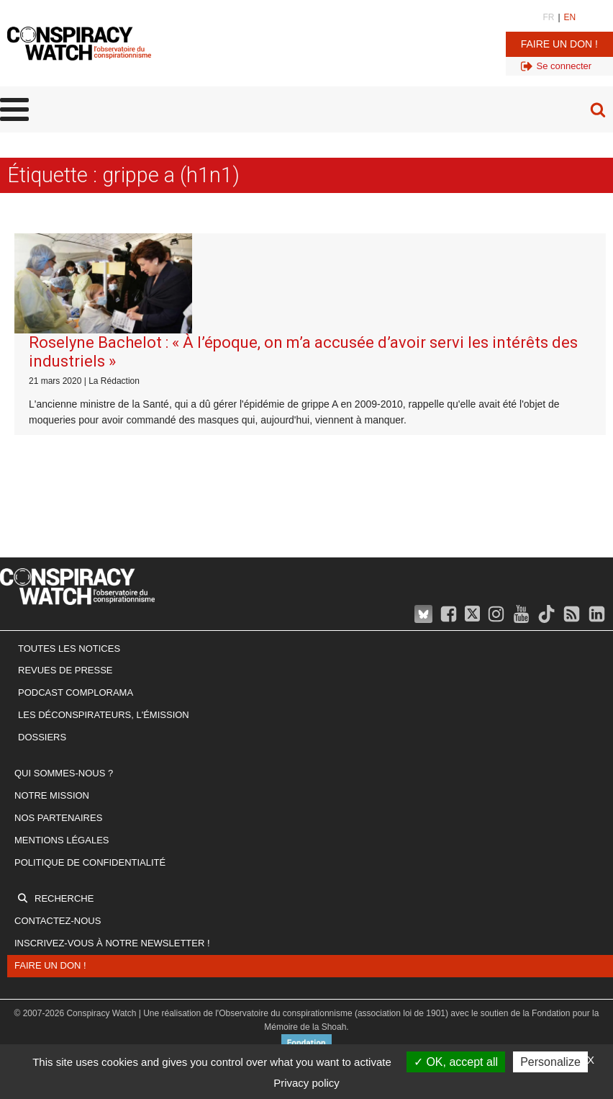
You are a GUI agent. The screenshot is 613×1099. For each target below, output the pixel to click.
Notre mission (51, 795)
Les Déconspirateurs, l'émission (103, 714)
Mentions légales (61, 840)
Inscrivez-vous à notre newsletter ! (112, 943)
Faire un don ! (559, 44)
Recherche (64, 898)
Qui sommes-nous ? (63, 773)
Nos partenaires (58, 817)
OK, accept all (456, 1062)
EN (570, 17)
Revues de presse (65, 670)
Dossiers (42, 737)
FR (548, 17)
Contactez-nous (57, 920)
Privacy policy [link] (306, 1083)
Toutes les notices (69, 648)
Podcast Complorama (75, 692)
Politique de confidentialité (89, 862)
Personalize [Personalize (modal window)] (550, 1062)
